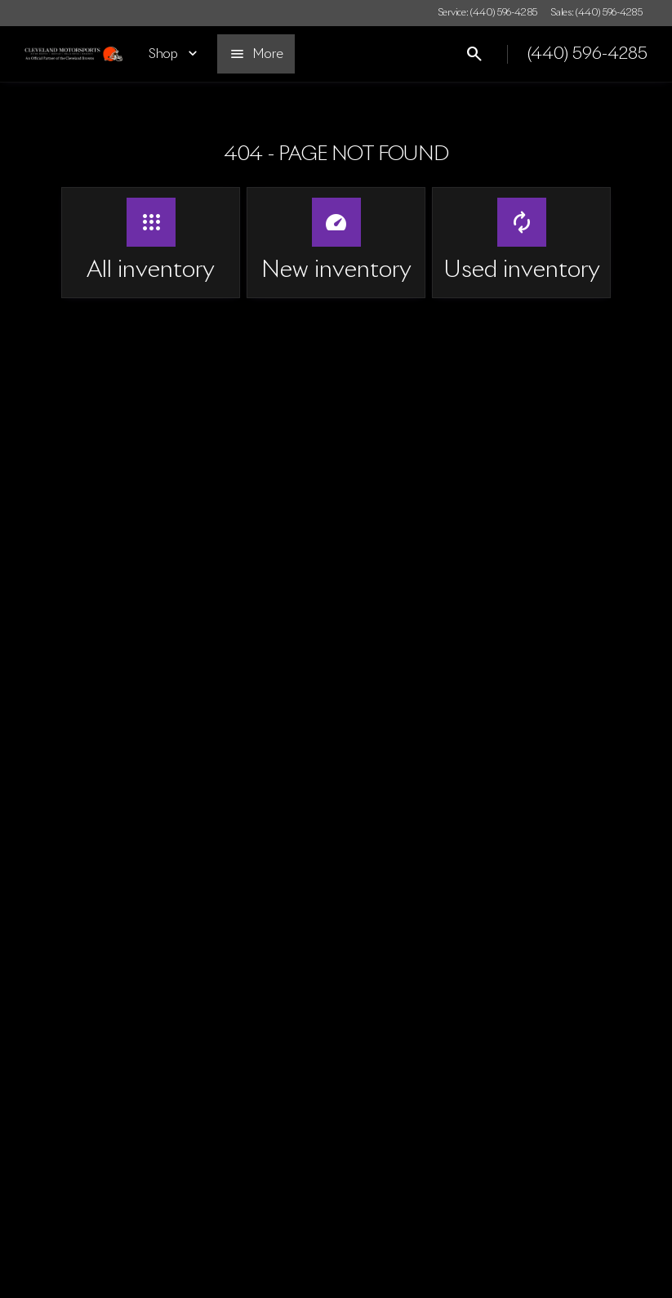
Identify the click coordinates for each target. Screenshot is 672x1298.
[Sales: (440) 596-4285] (596, 13)
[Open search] (474, 54)
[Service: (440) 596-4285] (487, 13)
